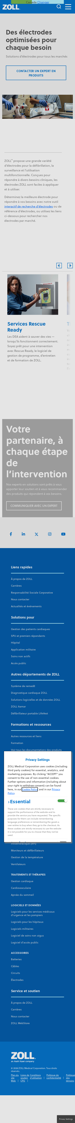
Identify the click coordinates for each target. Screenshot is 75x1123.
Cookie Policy (30, 789)
